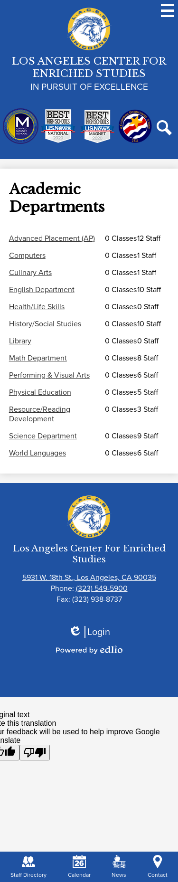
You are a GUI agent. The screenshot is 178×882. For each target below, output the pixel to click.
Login (89, 632)
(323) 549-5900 (102, 588)
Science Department (43, 436)
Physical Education (40, 392)
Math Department (38, 358)
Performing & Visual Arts (49, 375)
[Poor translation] (34, 752)
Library (20, 341)
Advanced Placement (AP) (52, 238)
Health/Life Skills (37, 307)
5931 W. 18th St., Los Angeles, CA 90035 (89, 577)
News (119, 867)
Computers (27, 255)
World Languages (37, 453)
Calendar (79, 867)
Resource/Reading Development (39, 414)
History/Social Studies (45, 324)
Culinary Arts (30, 272)
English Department (42, 289)
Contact (158, 867)
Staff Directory (28, 867)
